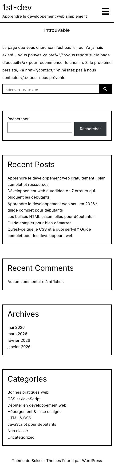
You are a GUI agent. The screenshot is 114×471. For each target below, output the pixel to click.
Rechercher (18, 119)
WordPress (92, 460)
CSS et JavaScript (24, 398)
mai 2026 (16, 327)
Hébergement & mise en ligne (35, 411)
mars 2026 (17, 333)
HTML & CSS (19, 418)
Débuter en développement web (37, 405)
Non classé (18, 430)
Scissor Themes (46, 460)
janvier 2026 (19, 346)
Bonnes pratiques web (28, 392)
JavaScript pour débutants (32, 424)
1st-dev (17, 7)
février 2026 (19, 340)
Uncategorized (21, 437)
